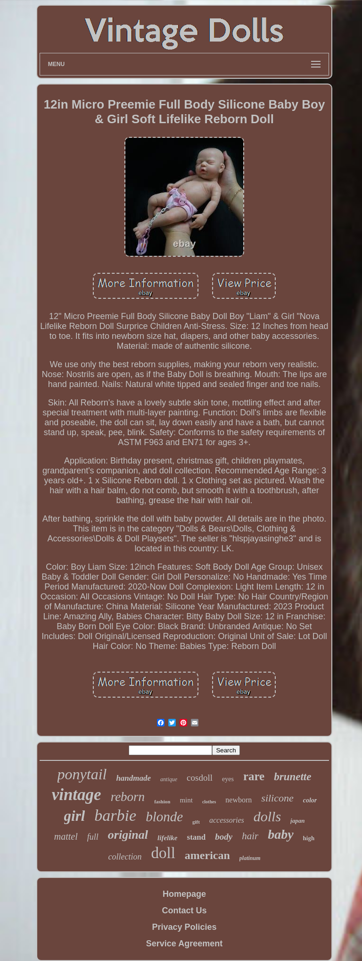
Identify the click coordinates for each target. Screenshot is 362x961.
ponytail (82, 774)
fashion (162, 801)
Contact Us (184, 910)
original (128, 835)
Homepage (184, 894)
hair (250, 836)
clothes (209, 801)
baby (280, 834)
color (310, 800)
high (309, 838)
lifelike (167, 838)
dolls (267, 816)
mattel (66, 836)
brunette (292, 777)
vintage (76, 794)
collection (125, 856)
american (207, 855)
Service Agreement (184, 943)
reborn (128, 797)
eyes (228, 779)
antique (168, 779)
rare (253, 776)
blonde (164, 816)
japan (297, 820)
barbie (115, 815)
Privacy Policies (184, 927)
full (93, 837)
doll (163, 852)
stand (196, 837)
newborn (238, 800)
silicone (277, 798)
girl (74, 816)
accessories (226, 820)
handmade (133, 778)
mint (186, 800)
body (223, 837)
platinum (250, 858)
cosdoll (200, 778)
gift (196, 822)
